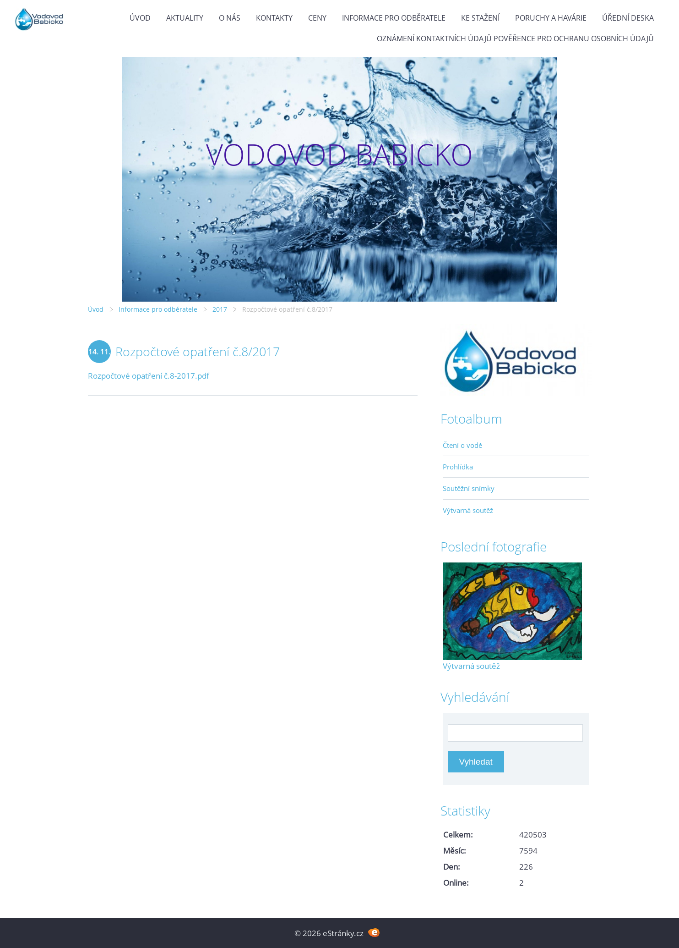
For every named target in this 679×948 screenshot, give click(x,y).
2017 (219, 309)
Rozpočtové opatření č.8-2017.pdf (148, 375)
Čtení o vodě (462, 445)
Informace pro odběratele (393, 18)
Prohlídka (458, 466)
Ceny (317, 18)
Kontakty (274, 18)
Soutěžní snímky (468, 488)
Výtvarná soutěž (468, 510)
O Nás (229, 18)
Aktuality (184, 18)
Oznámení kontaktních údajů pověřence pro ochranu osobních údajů (515, 38)
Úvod (140, 18)
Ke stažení (480, 18)
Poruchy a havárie (551, 18)
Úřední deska (628, 18)
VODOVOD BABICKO (339, 154)
